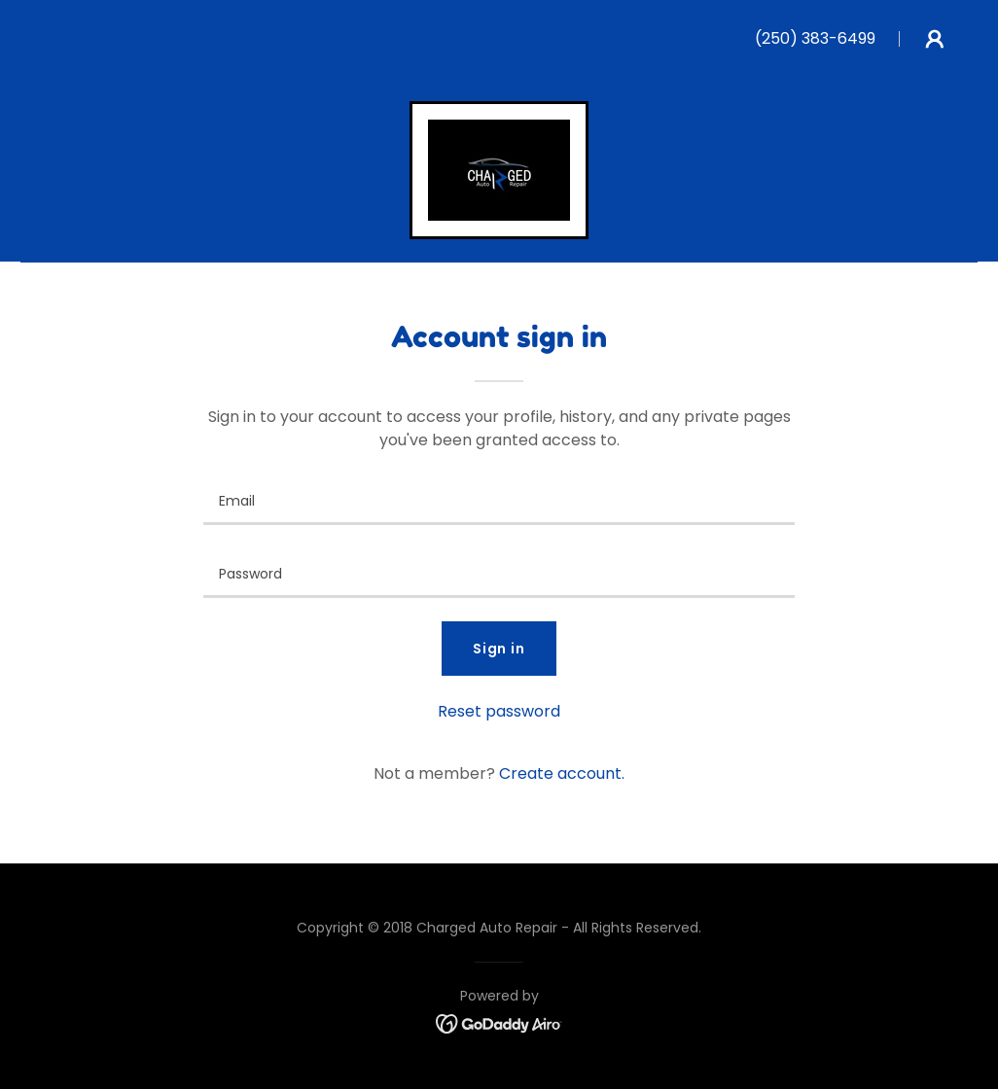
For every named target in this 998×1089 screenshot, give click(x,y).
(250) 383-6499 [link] (815, 38)
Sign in (499, 648)
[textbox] (499, 500)
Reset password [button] (499, 711)
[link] (499, 169)
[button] (934, 38)
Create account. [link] (561, 773)
